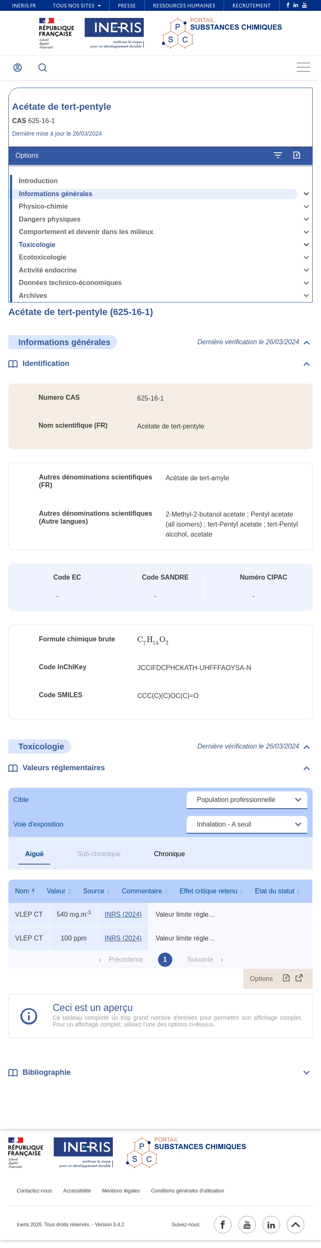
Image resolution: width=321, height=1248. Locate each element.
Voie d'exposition (38, 829)
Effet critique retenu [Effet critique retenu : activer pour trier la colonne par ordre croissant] (261, 896)
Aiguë (34, 858)
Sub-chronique (98, 858)
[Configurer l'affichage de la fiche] (278, 160)
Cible (20, 804)
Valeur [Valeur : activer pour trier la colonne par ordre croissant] (71, 896)
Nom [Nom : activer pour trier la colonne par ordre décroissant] (27, 896)
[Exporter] (297, 160)
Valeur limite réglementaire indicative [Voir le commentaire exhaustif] (186, 919)
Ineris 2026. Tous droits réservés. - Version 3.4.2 (70, 1231)
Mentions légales (113, 1195)
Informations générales (55, 198)
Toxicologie (37, 249)
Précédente (126, 964)
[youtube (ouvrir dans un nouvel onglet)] (238, 1230)
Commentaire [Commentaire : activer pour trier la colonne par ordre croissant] (185, 896)
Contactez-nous (34, 1195)
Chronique (169, 858)
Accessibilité (73, 1195)
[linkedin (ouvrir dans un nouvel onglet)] (266, 1230)
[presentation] (153, 644)
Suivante (200, 964)
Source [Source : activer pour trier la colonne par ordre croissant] (121, 896)
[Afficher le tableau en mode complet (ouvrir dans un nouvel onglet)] (299, 984)
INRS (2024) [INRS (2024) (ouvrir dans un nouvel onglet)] (123, 919)
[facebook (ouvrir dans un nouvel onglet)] (211, 1230)
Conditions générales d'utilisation (175, 1195)
